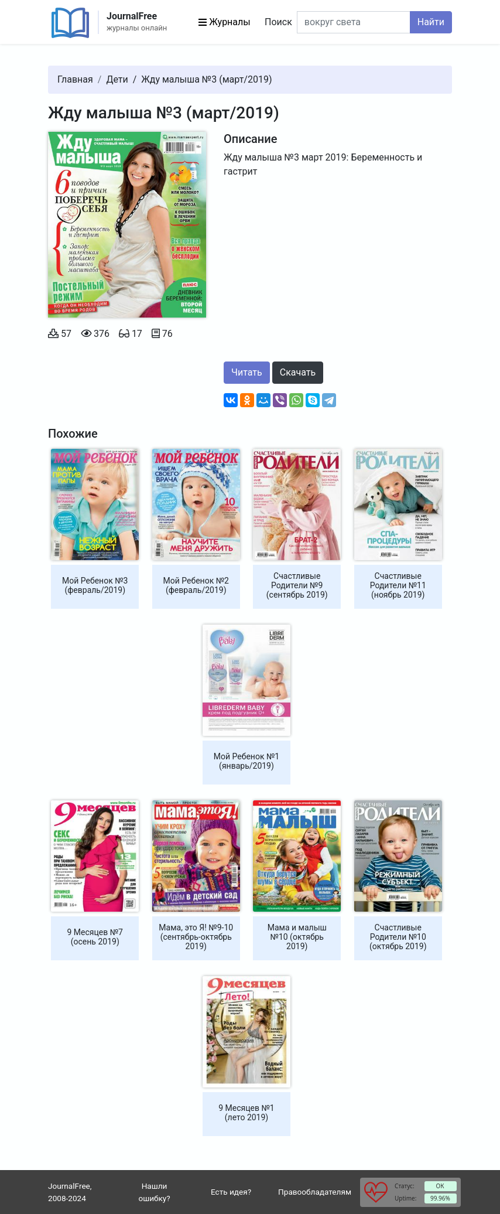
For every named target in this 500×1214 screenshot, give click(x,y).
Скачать (298, 372)
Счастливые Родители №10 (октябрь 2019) (398, 937)
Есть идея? (231, 1191)
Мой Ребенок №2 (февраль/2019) (196, 585)
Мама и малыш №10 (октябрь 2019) (297, 937)
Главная (75, 79)
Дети (117, 79)
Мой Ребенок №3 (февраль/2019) (95, 585)
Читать (246, 372)
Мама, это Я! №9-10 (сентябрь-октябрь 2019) (196, 937)
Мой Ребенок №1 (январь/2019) (246, 761)
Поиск (278, 22)
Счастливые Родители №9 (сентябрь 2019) (297, 585)
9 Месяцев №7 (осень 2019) (95, 936)
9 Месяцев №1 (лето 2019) (246, 1112)
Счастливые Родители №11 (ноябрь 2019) (398, 585)
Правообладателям (314, 1191)
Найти (430, 22)
